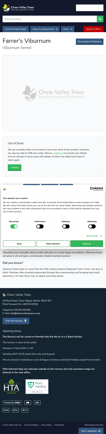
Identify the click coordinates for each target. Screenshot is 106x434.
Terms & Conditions (31, 425)
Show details (92, 236)
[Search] (50, 19)
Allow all (87, 243)
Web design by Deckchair (93, 425)
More (67, 29)
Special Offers (93, 29)
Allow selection (53, 243)
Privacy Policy (46, 425)
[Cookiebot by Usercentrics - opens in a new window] (92, 189)
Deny (19, 243)
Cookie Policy (59, 425)
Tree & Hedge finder (15, 29)
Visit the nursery (16, 320)
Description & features (90, 41)
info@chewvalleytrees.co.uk (25, 313)
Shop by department (45, 29)
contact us (57, 153)
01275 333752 (23, 309)
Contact (15, 167)
